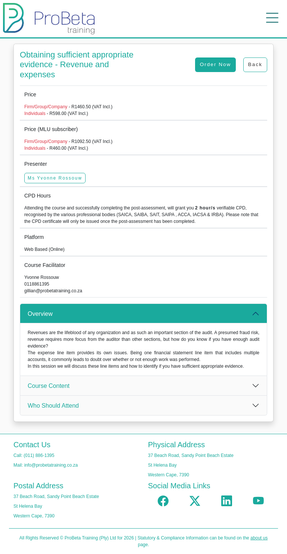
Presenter (35, 164)
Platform (34, 237)
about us (259, 538)
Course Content (49, 386)
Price (30, 94)
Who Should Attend (53, 405)
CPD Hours (37, 196)
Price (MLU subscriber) (51, 129)
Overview (40, 314)
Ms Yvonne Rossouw (55, 178)
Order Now (215, 64)
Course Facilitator (44, 265)
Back (255, 64)
